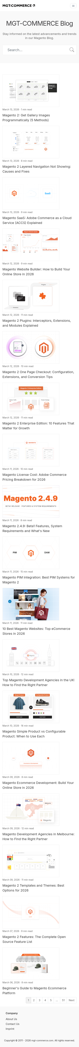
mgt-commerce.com (42, 1040)
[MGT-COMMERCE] (18, 5)
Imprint (10, 1028)
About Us (11, 1019)
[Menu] (73, 5)
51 (63, 1000)
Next (71, 1000)
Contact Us (12, 1024)
